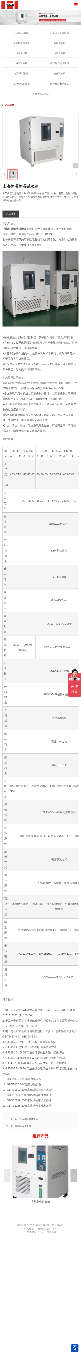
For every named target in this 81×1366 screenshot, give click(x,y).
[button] (73, 1175)
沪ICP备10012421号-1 (35, 1232)
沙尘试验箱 (59, 53)
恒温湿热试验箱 (22, 1126)
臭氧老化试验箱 (40, 93)
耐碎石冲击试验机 (59, 83)
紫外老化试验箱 (21, 83)
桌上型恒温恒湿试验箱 (26, 1119)
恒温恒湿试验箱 (21, 43)
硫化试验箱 (59, 73)
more (40, 1175)
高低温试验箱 (21, 33)
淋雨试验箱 (21, 63)
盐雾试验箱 (59, 43)
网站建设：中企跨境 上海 (37, 1228)
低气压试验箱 (21, 73)
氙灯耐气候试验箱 (59, 63)
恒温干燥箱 (21, 53)
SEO (54, 1228)
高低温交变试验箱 (59, 33)
